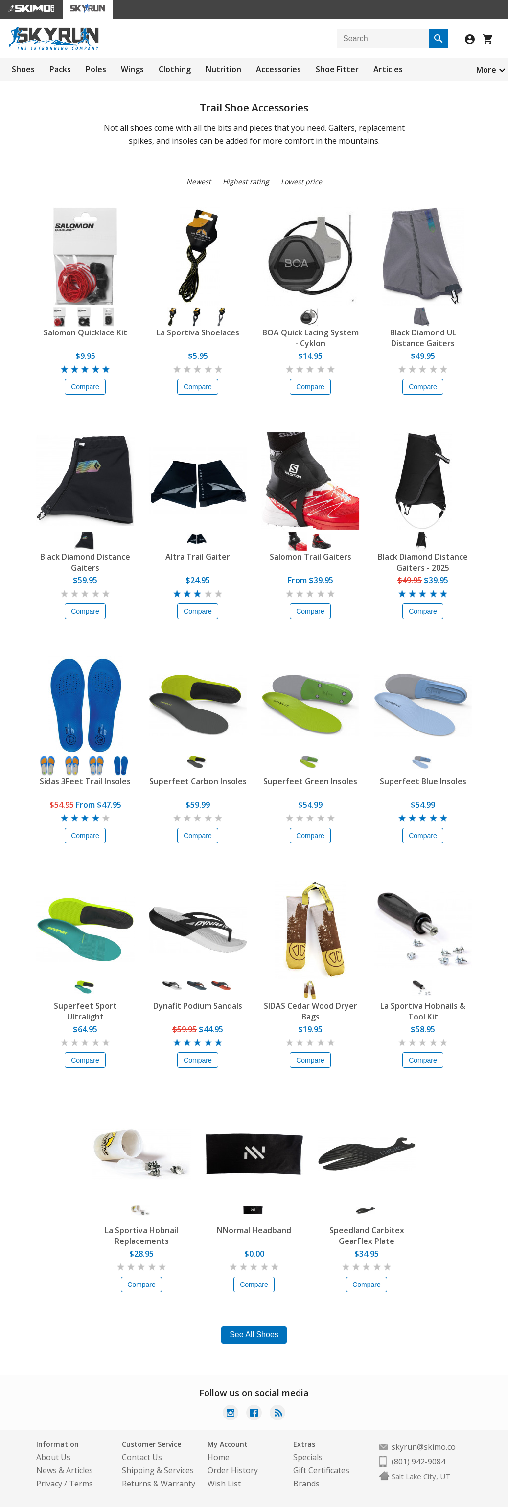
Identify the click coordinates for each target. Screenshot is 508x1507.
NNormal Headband (254, 1230)
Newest (198, 181)
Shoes (23, 69)
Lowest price (301, 181)
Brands (306, 1483)
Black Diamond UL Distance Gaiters (423, 338)
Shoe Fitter (337, 69)
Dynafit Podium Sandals (197, 1005)
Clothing (175, 69)
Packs (60, 69)
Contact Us (142, 1457)
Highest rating (246, 181)
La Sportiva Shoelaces (198, 332)
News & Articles (64, 1470)
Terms (81, 1483)
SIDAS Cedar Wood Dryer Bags (310, 1011)
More (486, 70)
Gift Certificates (321, 1470)
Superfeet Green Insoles (310, 781)
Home (219, 1457)
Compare (85, 387)
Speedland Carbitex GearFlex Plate (366, 1235)
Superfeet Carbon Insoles (198, 781)
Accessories (278, 69)
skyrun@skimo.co (424, 1446)
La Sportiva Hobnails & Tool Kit (422, 1011)
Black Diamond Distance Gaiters (85, 562)
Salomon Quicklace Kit (85, 332)
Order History (233, 1470)
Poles (96, 69)
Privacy (49, 1483)
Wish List (224, 1483)
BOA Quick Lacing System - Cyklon (310, 338)
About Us (53, 1457)
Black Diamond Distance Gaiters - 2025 (423, 562)
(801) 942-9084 (418, 1461)
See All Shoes (254, 1334)
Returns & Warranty (158, 1483)
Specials (308, 1457)
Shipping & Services (158, 1470)
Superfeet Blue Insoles (423, 781)
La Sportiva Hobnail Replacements (141, 1235)
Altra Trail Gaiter (197, 557)
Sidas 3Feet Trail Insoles (85, 781)
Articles (388, 69)
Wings (132, 69)
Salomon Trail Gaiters (310, 557)
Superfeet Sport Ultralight (85, 1011)
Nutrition (223, 69)
